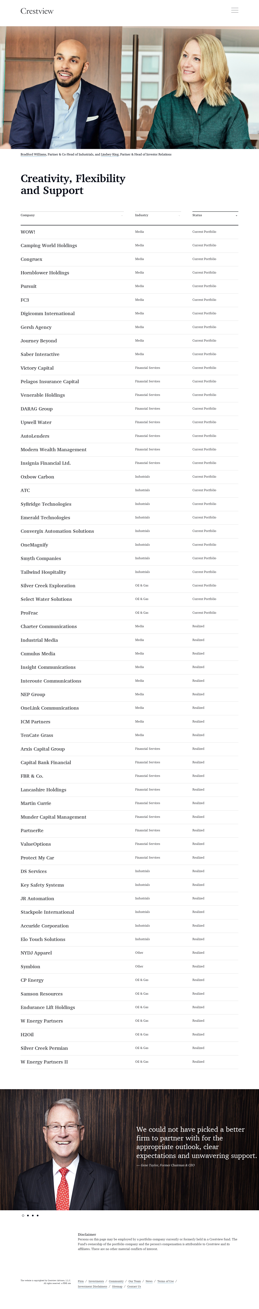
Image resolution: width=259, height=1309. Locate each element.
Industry (141, 215)
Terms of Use (165, 1281)
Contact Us (134, 1286)
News (149, 1281)
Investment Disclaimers (92, 1286)
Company (28, 215)
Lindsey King (110, 154)
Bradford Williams (33, 154)
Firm (81, 1281)
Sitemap (117, 1286)
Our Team (134, 1281)
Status (197, 215)
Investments (96, 1281)
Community (116, 1281)
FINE (65, 1283)
